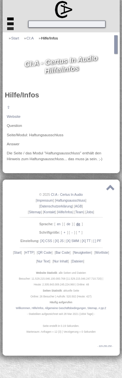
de (68, 224)
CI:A (30, 38)
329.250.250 (105, 346)
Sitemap (35, 212)
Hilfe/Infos (49, 38)
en (59, 224)
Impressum (44, 200)
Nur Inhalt (60, 261)
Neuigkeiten (82, 252)
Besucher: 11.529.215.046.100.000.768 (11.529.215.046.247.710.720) (60, 278)
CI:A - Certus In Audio (67, 194)
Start (15, 38)
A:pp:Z (102, 308)
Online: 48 (83, 284)
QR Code (44, 252)
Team (79, 212)
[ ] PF (97, 241)
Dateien (77, 261)
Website (13, 116)
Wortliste (101, 252)
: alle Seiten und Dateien (61, 273)
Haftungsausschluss (70, 200)
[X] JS (59, 241)
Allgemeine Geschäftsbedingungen (65, 308)
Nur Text (43, 261)
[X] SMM (72, 241)
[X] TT (86, 241)
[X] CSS (46, 241)
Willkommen (23, 308)
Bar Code (63, 252)
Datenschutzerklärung (56, 206)
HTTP (29, 252)
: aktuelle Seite (61, 290)
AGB (78, 206)
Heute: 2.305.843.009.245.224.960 (54, 284)
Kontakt (49, 212)
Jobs (89, 212)
